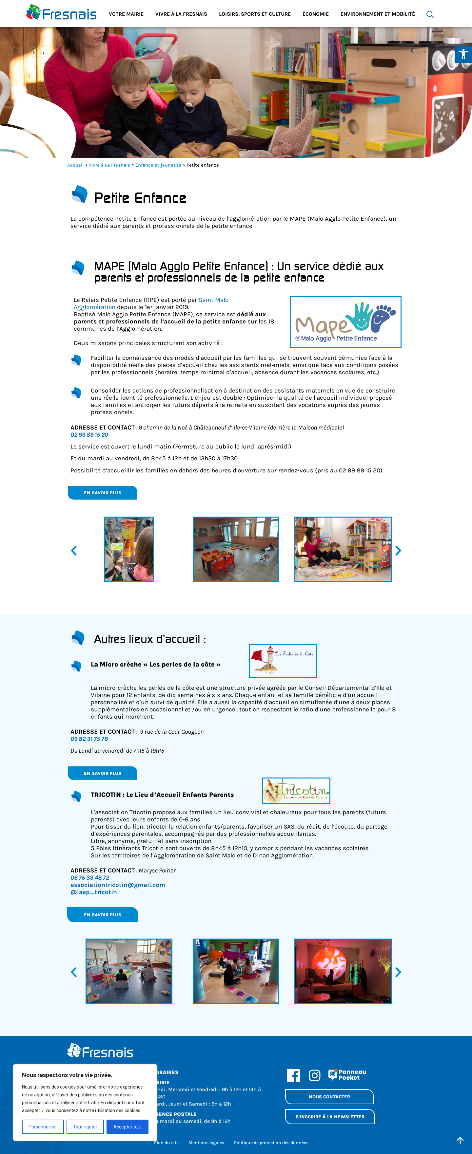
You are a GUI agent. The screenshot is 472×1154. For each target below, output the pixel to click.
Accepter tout (127, 1126)
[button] (73, 550)
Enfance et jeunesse (158, 165)
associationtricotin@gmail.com (117, 884)
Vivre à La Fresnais (109, 165)
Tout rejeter (85, 1126)
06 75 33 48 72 (89, 877)
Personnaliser (43, 1126)
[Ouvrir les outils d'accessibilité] (463, 54)
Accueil (75, 165)
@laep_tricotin (93, 892)
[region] (85, 1102)
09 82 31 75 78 (89, 738)
